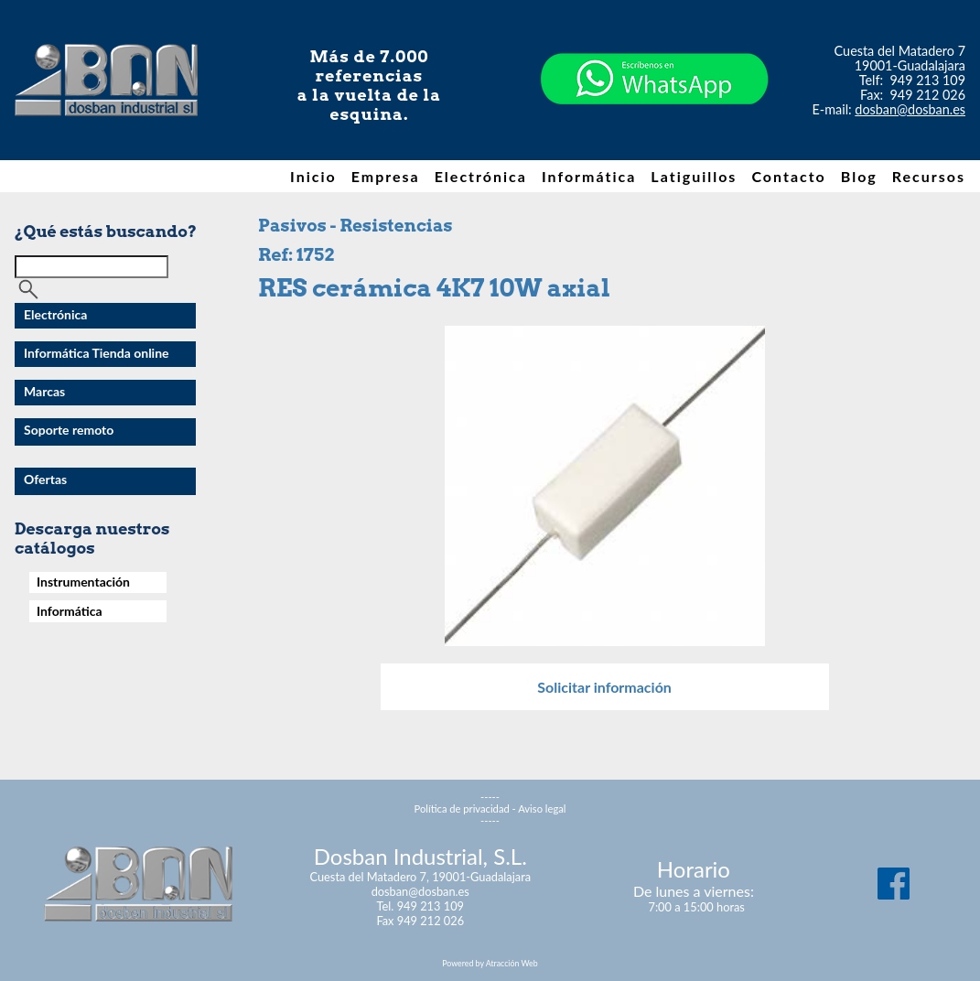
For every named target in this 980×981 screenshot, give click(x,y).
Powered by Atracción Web (489, 963)
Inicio (313, 176)
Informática (589, 176)
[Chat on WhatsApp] (654, 137)
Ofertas (45, 479)
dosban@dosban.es (910, 109)
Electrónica (481, 176)
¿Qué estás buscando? (106, 231)
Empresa (385, 176)
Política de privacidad (462, 808)
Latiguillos (694, 176)
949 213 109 (928, 80)
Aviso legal (541, 808)
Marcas (44, 391)
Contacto (788, 176)
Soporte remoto (68, 429)
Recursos (928, 176)
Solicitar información (604, 686)
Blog (859, 176)
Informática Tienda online (96, 353)
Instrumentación (83, 581)
